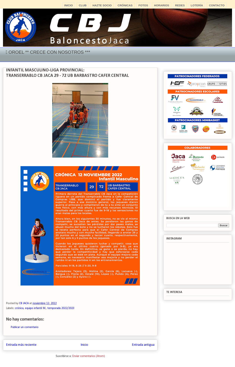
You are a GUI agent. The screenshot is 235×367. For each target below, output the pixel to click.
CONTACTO (217, 5)
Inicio (84, 345)
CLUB (83, 5)
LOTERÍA (197, 5)
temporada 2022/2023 (60, 308)
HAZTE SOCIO (102, 5)
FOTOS (143, 5)
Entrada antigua (143, 345)
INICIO (68, 5)
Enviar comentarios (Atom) (88, 356)
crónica (19, 308)
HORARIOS (161, 5)
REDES (180, 5)
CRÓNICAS (125, 5)
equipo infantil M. (35, 308)
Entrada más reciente (21, 345)
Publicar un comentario (24, 327)
